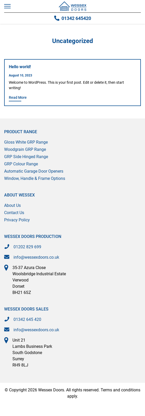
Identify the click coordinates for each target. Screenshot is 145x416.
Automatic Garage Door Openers (33, 171)
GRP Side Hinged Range (26, 156)
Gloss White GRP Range (26, 142)
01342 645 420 (27, 319)
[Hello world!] (72, 67)
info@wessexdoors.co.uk (36, 257)
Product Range (20, 131)
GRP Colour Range (21, 163)
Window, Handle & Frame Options (34, 178)
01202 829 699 (27, 246)
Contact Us (14, 212)
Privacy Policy (17, 219)
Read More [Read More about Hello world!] (18, 97)
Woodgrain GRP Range (25, 149)
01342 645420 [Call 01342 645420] (72, 18)
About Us (12, 205)
